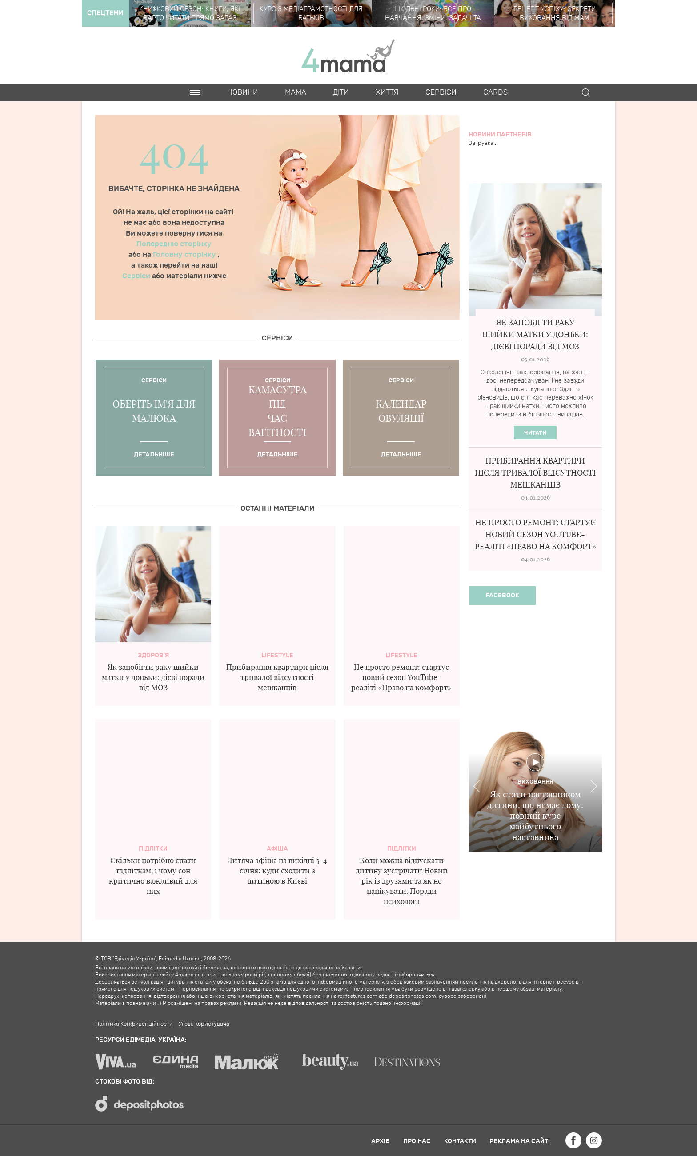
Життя (387, 92)
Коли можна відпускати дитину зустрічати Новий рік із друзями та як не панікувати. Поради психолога (402, 881)
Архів (380, 1141)
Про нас (417, 1141)
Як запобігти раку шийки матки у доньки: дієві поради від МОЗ (153, 677)
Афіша (277, 848)
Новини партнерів (500, 134)
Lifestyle (277, 655)
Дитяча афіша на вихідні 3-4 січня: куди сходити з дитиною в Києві (277, 870)
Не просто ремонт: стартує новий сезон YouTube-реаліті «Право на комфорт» (401, 677)
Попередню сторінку (174, 244)
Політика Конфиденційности (134, 1024)
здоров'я (153, 655)
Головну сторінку (185, 254)
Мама (295, 92)
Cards (495, 92)
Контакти (460, 1141)
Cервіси (441, 92)
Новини (242, 92)
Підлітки (153, 848)
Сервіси (137, 276)
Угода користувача (204, 1024)
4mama (348, 55)
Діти (341, 92)
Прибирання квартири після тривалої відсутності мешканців (277, 677)
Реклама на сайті (519, 1141)
